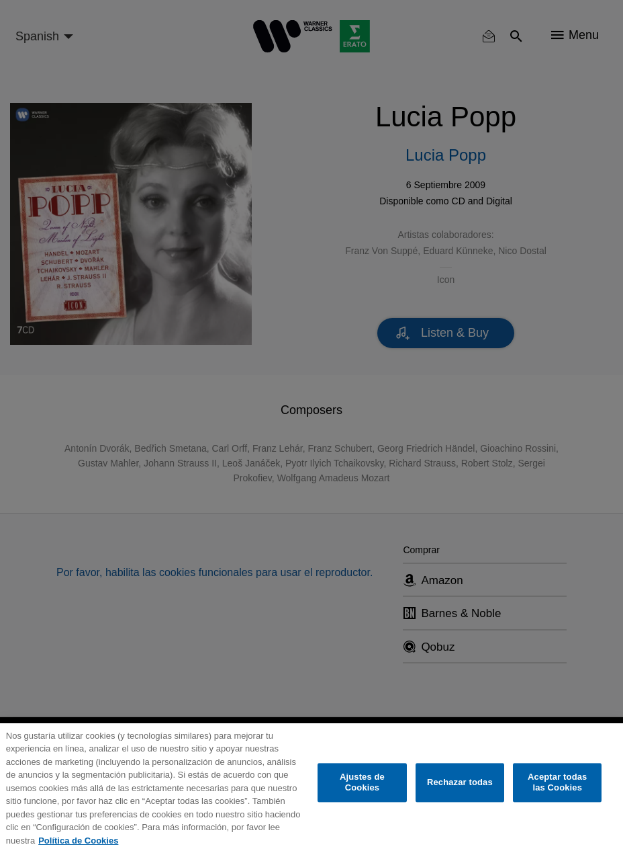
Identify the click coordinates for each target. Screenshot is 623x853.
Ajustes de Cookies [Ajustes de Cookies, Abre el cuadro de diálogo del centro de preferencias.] (362, 782)
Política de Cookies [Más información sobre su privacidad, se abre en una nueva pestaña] (78, 841)
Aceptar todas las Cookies (557, 782)
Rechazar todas (460, 783)
